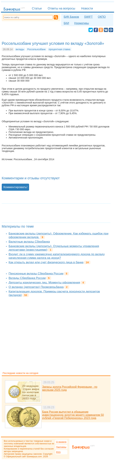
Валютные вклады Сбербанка (29, 241)
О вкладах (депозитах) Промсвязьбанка (36, 287)
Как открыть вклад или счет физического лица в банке (46, 262)
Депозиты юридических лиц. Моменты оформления (44, 282)
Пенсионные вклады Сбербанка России (36, 273)
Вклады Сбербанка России (27, 278)
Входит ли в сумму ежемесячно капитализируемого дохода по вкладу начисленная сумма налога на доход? (57, 255)
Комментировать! (15, 187)
